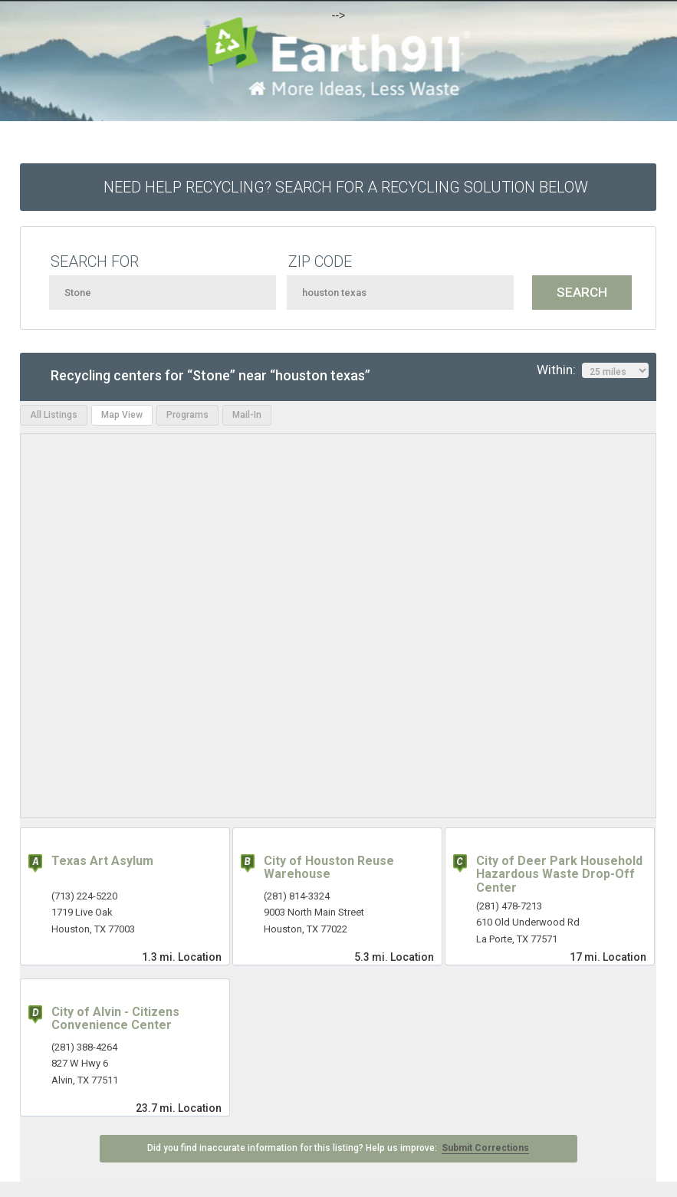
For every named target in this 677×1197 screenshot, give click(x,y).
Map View (122, 414)
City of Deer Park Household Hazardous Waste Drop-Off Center (559, 874)
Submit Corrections (485, 1148)
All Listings (53, 414)
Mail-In (246, 414)
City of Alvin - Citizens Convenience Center (115, 1019)
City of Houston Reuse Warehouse (329, 867)
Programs (187, 414)
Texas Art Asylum (102, 860)
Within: (593, 370)
